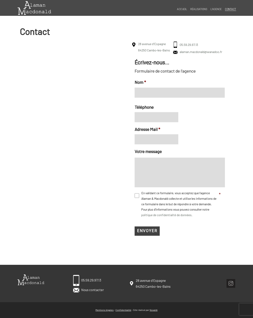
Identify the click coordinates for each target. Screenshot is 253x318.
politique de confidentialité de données (166, 217)
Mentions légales (104, 310)
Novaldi (154, 310)
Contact (230, 9)
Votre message (148, 151)
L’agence (216, 9)
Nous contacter (88, 289)
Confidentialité (123, 310)
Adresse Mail (147, 129)
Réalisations (198, 9)
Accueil (182, 9)
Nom (140, 82)
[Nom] (180, 93)
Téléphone (144, 107)
